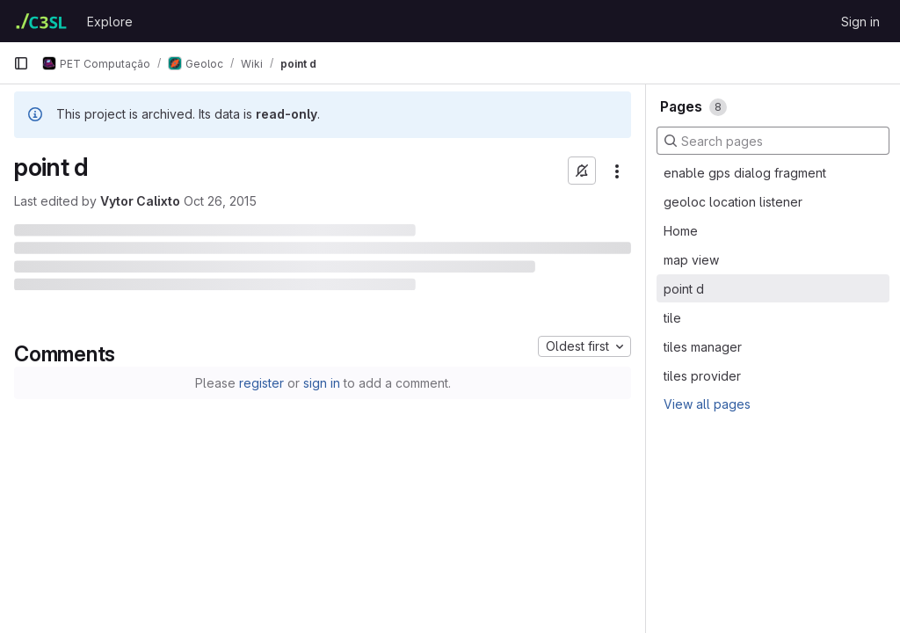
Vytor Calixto (140, 200)
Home (681, 230)
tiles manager (703, 346)
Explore (110, 21)
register (261, 382)
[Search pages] (773, 141)
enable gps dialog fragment (745, 172)
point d (684, 288)
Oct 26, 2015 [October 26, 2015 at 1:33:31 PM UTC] (220, 200)
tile (672, 317)
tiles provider (702, 375)
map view (691, 259)
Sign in (860, 21)
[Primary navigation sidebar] (21, 63)
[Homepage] (41, 21)
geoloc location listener (733, 201)
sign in (321, 382)
